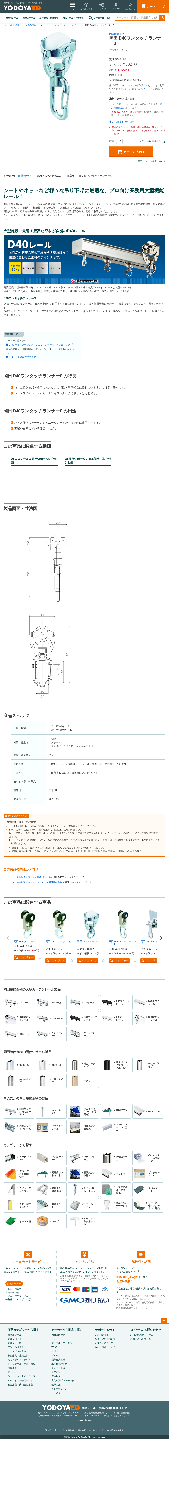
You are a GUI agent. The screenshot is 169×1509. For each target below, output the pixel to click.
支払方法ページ (142, 88)
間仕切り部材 (14, 1343)
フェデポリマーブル (61, 1343)
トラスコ (56, 1393)
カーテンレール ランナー (71, 25)
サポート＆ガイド (106, 1329)
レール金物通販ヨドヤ (15, 25)
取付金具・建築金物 (48, 18)
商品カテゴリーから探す (23, 1329)
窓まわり (12, 1372)
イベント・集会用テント (20, 1380)
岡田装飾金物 (116, 33)
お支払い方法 (84, 1257)
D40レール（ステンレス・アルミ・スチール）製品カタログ (39, 344)
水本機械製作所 (59, 1364)
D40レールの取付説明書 (21, 357)
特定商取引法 (90, 1430)
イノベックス (58, 1368)
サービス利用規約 (65, 1430)
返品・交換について (105, 1347)
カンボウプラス (59, 1388)
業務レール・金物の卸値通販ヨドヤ (84, 1408)
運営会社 (49, 1430)
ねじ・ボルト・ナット (73, 18)
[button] (8, 938)
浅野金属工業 (58, 1359)
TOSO (54, 1347)
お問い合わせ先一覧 (140, 1339)
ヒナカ (54, 1339)
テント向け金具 (16, 1347)
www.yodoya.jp (84, 1420)
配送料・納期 (141, 1257)
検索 (162, 17)
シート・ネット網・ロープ (21, 1376)
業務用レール (12, 18)
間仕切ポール (29, 18)
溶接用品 (12, 1368)
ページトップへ (164, 1321)
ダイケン (56, 1355)
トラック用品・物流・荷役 (21, 1364)
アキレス (56, 1376)
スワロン (56, 1372)
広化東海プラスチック (62, 1380)
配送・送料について (105, 1339)
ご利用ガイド (102, 1334)
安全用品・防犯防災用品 (20, 1384)
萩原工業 (56, 1384)
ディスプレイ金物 (17, 1351)
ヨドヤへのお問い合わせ (145, 1329)
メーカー (41, 882)
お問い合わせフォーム (141, 1334)
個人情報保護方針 (115, 1430)
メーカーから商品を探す (66, 1329)
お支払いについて (104, 1343)
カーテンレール (49, 25)
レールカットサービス (28, 1257)
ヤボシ (54, 1351)
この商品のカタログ (123, 121)
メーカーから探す (99, 18)
